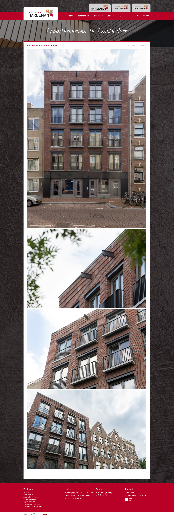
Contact (111, 15)
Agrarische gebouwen (32, 495)
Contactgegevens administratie (77, 495)
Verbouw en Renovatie (53, 497)
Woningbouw (29, 492)
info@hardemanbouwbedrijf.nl (136, 495)
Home (70, 15)
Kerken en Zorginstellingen (34, 500)
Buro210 (146, 511)
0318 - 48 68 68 (143, 15)
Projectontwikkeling (51, 495)
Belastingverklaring (72, 498)
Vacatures (98, 15)
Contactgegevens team (74, 492)
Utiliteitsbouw (49, 492)
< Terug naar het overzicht (135, 45)
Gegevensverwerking (73, 501)
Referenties (83, 15)
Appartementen (29, 497)
